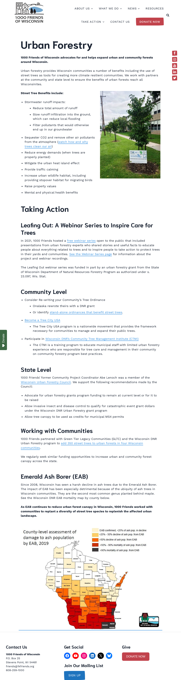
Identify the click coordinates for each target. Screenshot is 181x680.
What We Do (110, 8)
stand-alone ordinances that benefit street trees (86, 312)
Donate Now (149, 21)
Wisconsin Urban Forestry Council (46, 382)
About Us (84, 8)
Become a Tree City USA (42, 320)
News (133, 8)
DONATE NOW (135, 656)
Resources (155, 8)
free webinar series (81, 240)
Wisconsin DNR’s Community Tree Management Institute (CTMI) (92, 339)
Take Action (92, 21)
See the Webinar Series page (90, 254)
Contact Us (120, 21)
